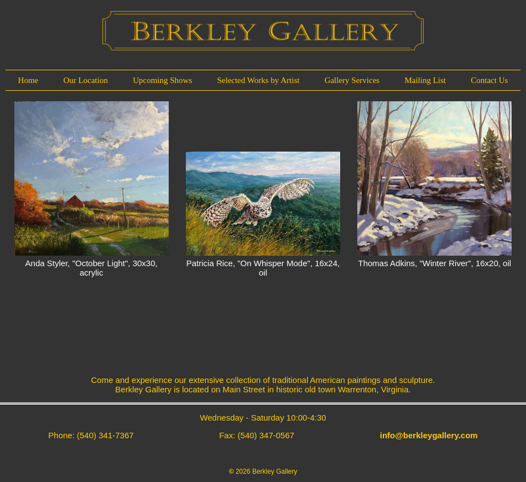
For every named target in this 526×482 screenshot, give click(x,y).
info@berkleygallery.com (429, 435)
